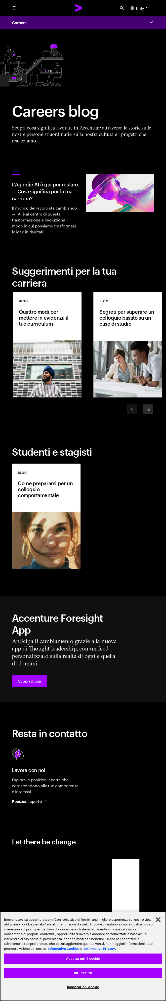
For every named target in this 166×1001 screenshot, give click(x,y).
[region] (83, 956)
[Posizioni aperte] (30, 801)
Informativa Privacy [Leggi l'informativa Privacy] (99, 948)
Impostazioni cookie (83, 987)
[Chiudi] (158, 919)
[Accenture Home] (79, 8)
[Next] (148, 409)
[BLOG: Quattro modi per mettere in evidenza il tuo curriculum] (47, 344)
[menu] (14, 8)
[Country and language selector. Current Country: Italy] (140, 8)
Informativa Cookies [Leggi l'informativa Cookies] (64, 948)
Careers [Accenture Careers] (19, 22)
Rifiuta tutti (83, 973)
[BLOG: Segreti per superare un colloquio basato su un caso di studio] (127, 344)
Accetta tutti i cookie (83, 958)
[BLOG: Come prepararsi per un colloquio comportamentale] (46, 516)
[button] (29, 681)
